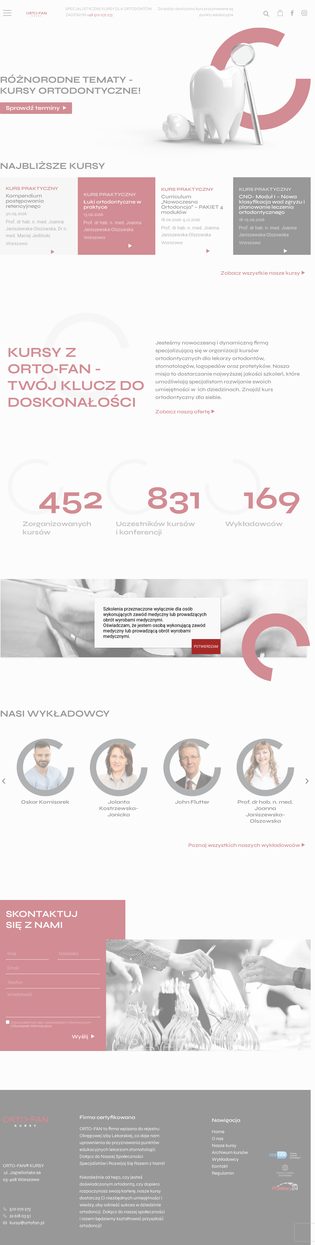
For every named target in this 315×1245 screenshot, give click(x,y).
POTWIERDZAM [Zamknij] (206, 647)
